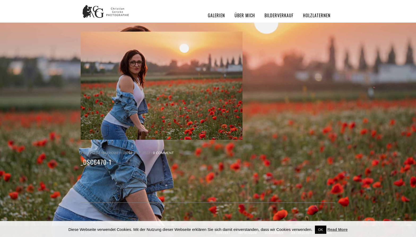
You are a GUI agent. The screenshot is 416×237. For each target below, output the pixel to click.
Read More (337, 229)
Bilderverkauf (279, 15)
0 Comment (163, 153)
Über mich (245, 15)
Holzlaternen (317, 15)
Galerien (216, 15)
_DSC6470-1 (96, 162)
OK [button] (320, 230)
